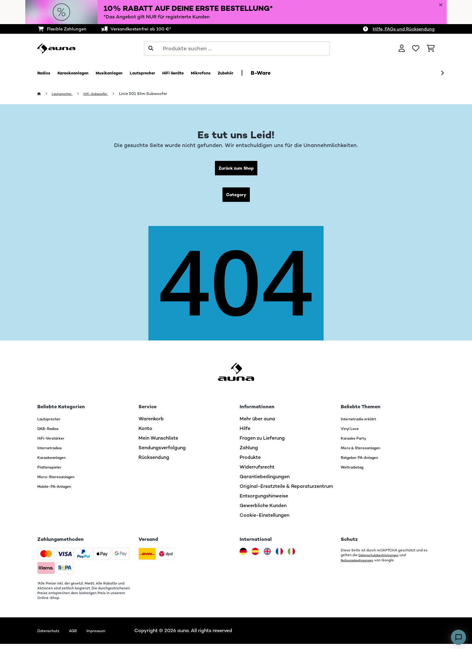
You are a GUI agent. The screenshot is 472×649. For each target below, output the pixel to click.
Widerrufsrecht (257, 472)
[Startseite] (45, 93)
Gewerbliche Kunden (263, 510)
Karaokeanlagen (56, 462)
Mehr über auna (257, 424)
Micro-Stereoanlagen (62, 481)
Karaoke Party (357, 443)
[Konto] (402, 48)
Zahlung (249, 453)
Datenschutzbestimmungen (382, 560)
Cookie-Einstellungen (264, 520)
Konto (145, 433)
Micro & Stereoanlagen (367, 453)
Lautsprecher (66, 93)
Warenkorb (151, 424)
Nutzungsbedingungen (360, 565)
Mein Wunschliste (158, 443)
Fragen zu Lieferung (262, 443)
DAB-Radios (51, 433)
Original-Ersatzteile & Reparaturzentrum (286, 491)
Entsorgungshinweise (264, 501)
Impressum (109, 635)
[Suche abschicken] (150, 48)
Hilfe (245, 433)
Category (236, 198)
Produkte (250, 462)
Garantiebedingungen (265, 481)
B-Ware (317, 73)
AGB (81, 635)
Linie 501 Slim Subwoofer (156, 93)
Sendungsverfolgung (162, 453)
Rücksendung (153, 462)
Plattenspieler (53, 472)
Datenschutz (52, 635)
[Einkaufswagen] (431, 48)
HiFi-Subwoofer (105, 93)
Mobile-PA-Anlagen (60, 491)
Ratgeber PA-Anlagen (366, 462)
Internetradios (53, 453)
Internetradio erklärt (364, 424)
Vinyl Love (352, 433)
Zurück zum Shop (236, 169)
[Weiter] (442, 73)
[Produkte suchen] (237, 48)
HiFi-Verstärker (54, 443)
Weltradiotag (356, 472)
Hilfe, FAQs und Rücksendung (404, 29)
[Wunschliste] (415, 48)
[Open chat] (458, 637)
